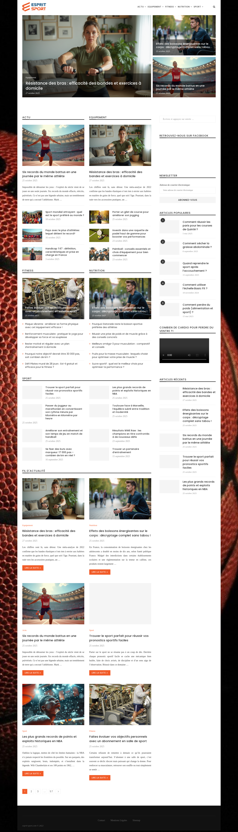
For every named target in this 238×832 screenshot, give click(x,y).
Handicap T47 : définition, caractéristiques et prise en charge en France (62, 252)
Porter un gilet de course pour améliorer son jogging (130, 213)
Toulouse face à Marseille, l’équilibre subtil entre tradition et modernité (130, 409)
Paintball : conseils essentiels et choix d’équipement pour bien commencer (131, 252)
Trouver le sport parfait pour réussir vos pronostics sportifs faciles (63, 390)
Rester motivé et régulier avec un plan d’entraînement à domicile (47, 345)
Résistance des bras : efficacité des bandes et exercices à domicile (83, 85)
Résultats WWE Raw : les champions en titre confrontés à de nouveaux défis (130, 434)
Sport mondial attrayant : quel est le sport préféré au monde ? (64, 213)
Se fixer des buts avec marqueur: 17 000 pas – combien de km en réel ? (60, 452)
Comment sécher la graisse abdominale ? (197, 245)
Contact (101, 820)
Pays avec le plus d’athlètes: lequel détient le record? (62, 232)
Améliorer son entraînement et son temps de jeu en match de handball (64, 434)
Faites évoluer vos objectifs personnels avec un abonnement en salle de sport (51, 309)
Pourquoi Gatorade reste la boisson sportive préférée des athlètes (117, 325)
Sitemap (136, 820)
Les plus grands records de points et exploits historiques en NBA (131, 390)
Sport (197, 6)
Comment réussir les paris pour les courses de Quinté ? (197, 225)
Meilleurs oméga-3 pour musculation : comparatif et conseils (121, 345)
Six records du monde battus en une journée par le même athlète (180, 87)
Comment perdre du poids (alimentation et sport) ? (198, 308)
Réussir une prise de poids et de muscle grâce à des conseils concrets (119, 335)
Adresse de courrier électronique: (187, 188)
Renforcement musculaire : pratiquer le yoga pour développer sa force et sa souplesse (54, 335)
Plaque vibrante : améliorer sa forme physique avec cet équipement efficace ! (51, 325)
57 (51, 791)
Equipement (154, 6)
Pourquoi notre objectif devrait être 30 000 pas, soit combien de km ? (52, 355)
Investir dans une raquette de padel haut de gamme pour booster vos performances (130, 233)
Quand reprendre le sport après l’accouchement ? (196, 267)
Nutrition (184, 6)
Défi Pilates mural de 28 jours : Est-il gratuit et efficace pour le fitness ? (51, 365)
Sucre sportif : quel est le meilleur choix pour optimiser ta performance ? (117, 365)
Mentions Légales (119, 820)
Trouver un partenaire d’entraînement (125, 451)
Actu (141, 6)
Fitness (169, 6)
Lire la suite (33, 567)
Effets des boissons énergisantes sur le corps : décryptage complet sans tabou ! (119, 309)
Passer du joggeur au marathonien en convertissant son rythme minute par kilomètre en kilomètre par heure (63, 412)
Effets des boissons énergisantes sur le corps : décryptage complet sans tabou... (184, 45)
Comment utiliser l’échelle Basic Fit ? (195, 286)
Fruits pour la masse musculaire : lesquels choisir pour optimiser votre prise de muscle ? (120, 355)
